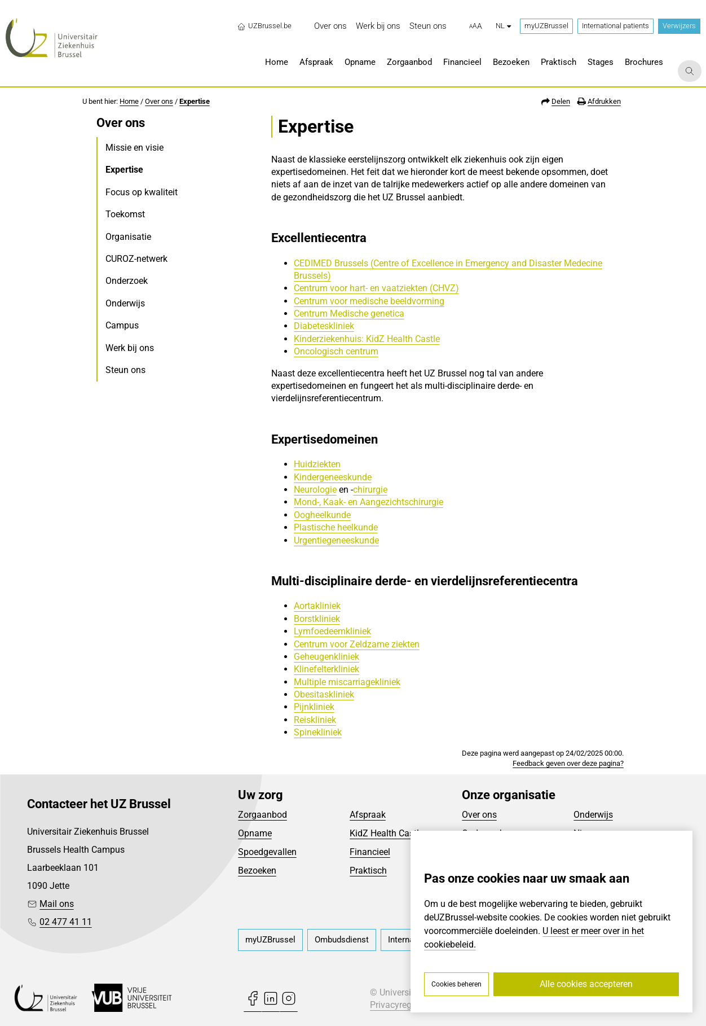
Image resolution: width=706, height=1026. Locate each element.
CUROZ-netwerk (136, 258)
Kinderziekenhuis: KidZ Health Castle (367, 339)
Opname (255, 833)
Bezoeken (257, 870)
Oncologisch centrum (336, 351)
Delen (560, 101)
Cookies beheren (456, 984)
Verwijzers (679, 25)
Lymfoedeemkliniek (332, 631)
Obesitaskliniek (324, 694)
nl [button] (503, 25)
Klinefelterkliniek (326, 669)
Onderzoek (126, 280)
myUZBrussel (546, 25)
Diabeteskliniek (324, 326)
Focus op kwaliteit (141, 192)
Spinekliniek (318, 732)
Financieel (370, 852)
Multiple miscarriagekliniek (347, 682)
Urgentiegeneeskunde (336, 540)
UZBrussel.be (264, 25)
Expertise (194, 101)
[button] (476, 26)
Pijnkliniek (314, 706)
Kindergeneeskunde (333, 477)
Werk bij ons (129, 348)
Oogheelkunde (322, 515)
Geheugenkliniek (326, 656)
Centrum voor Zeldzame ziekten (357, 644)
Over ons (159, 101)
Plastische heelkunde (336, 527)
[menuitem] (330, 26)
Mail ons (56, 903)
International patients (615, 25)
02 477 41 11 (65, 922)
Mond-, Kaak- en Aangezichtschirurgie (368, 502)
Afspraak (368, 814)
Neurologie (315, 489)
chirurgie (370, 489)
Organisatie (128, 236)
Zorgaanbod (262, 814)
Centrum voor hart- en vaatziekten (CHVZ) (376, 288)
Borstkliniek (317, 618)
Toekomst (125, 214)
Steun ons (125, 370)
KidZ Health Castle (386, 833)
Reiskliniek (315, 719)
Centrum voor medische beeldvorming (369, 301)
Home (129, 101)
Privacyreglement (404, 1004)
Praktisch (368, 870)
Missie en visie (134, 147)
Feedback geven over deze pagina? (568, 763)
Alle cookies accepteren (586, 984)
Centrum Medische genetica (349, 313)
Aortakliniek (317, 605)
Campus (122, 325)
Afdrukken (604, 101)
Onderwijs (125, 303)
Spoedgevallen (267, 852)
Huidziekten (317, 464)
